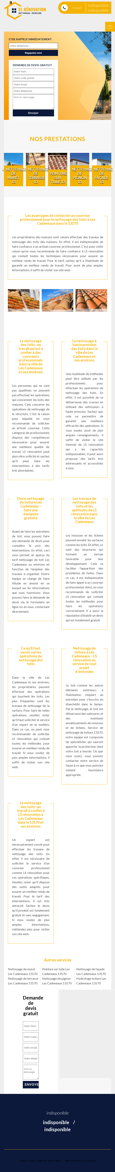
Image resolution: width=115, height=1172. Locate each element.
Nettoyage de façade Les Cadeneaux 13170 (91, 971)
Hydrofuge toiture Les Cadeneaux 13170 (91, 981)
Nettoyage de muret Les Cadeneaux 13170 (22, 971)
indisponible (98, 5)
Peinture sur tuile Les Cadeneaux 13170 (56, 971)
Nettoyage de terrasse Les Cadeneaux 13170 (23, 981)
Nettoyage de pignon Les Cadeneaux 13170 (57, 981)
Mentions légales (80, 1160)
